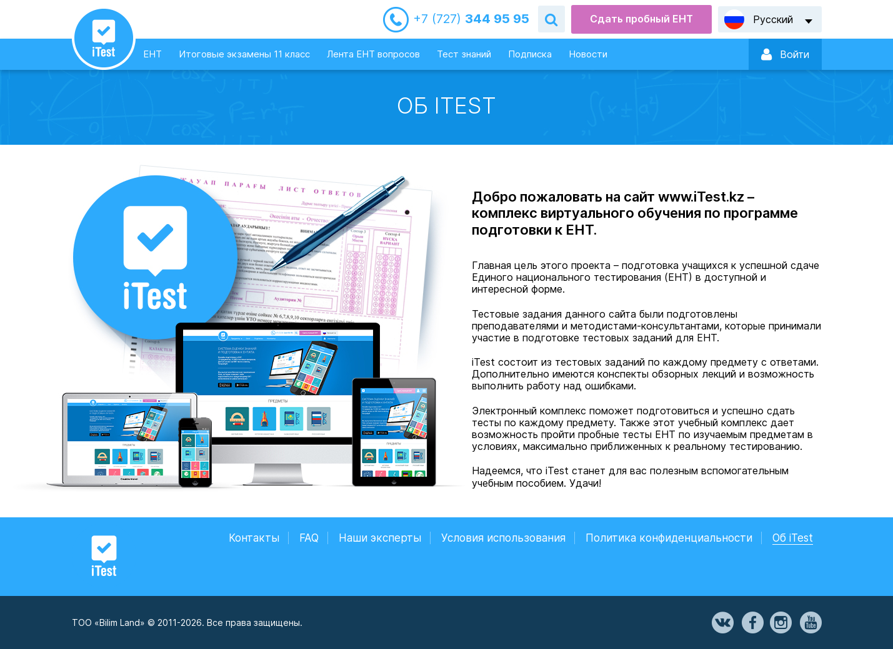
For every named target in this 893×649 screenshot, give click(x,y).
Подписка (530, 54)
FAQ (309, 538)
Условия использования (503, 538)
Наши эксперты (380, 538)
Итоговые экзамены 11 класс (244, 54)
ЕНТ (152, 54)
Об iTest (792, 538)
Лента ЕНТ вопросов (373, 54)
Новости (588, 54)
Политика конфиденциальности (669, 538)
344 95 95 (471, 19)
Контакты (254, 538)
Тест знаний (464, 54)
